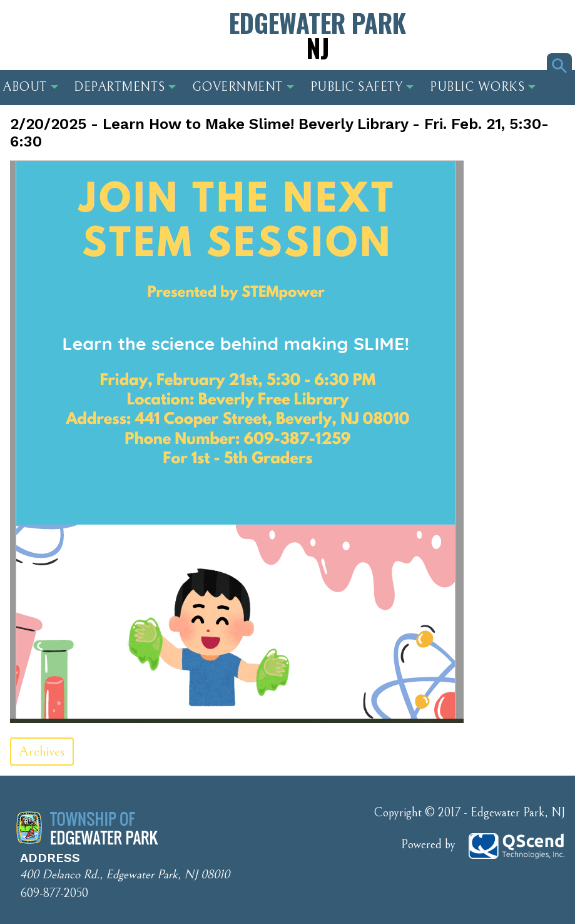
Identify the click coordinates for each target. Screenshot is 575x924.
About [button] (30, 87)
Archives (42, 751)
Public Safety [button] (362, 87)
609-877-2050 (54, 893)
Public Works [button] (483, 87)
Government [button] (243, 87)
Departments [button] (125, 87)
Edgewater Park (317, 35)
